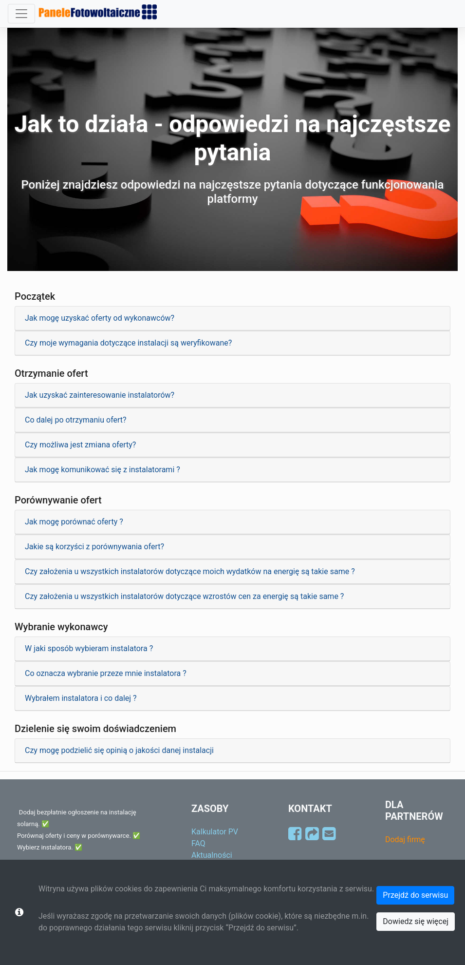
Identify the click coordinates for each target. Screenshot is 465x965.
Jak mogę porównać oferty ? (74, 521)
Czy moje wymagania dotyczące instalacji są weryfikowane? (128, 342)
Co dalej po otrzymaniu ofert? (76, 420)
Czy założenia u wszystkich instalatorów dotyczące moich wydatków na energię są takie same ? (190, 571)
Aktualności (211, 855)
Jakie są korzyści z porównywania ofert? (94, 546)
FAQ (198, 843)
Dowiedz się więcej (415, 921)
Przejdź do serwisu (415, 895)
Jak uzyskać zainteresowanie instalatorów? (99, 395)
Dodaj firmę (405, 839)
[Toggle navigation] (21, 13)
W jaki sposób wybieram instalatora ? (89, 648)
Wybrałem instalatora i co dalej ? (81, 698)
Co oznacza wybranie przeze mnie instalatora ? (105, 673)
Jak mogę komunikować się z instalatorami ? (102, 469)
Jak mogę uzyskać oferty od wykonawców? (99, 318)
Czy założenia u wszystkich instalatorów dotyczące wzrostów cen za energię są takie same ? (184, 596)
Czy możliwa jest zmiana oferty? (80, 444)
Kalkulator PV (214, 831)
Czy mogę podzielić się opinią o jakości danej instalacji (119, 750)
